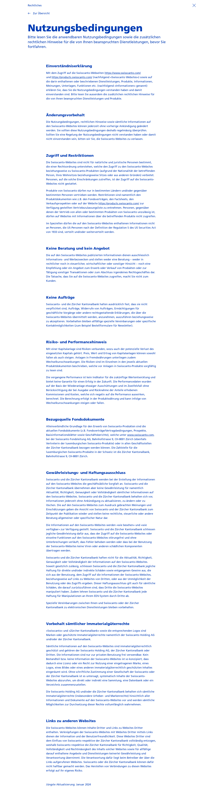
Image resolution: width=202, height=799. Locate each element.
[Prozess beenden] (194, 5)
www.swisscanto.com (140, 434)
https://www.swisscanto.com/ (123, 73)
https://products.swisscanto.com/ (72, 77)
